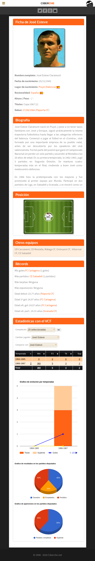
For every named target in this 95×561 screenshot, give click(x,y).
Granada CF (50, 311)
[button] (58, 330)
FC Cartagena (32, 270)
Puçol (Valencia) (47, 87)
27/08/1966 (29, 110)
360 (39, 363)
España (35, 92)
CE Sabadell (36, 276)
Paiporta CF (42, 110)
